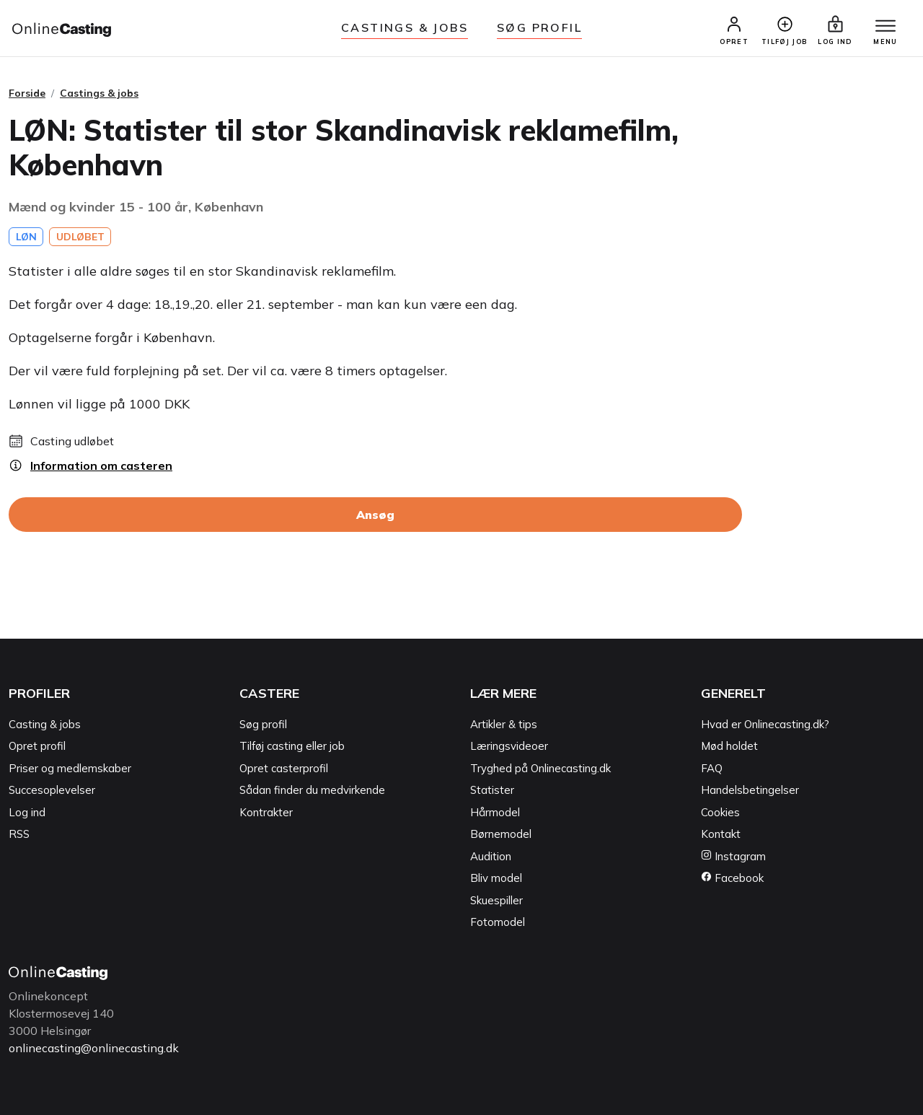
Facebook (732, 879)
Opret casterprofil (283, 768)
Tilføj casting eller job (292, 746)
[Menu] (885, 27)
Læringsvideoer (509, 746)
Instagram (733, 856)
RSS (19, 834)
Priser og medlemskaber (70, 768)
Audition (490, 856)
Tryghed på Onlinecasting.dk (540, 768)
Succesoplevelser (52, 790)
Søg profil (263, 724)
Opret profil (37, 746)
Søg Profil (539, 27)
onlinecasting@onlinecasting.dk (94, 1048)
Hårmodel (495, 812)
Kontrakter (266, 812)
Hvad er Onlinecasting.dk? (765, 724)
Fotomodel (497, 923)
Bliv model (496, 879)
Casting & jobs (45, 724)
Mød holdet (729, 746)
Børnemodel (500, 834)
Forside (27, 93)
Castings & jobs (404, 27)
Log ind (27, 812)
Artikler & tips (503, 724)
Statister (492, 790)
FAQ (712, 768)
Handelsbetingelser (750, 790)
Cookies (720, 812)
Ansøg (375, 515)
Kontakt (721, 834)
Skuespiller (496, 900)
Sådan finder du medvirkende (312, 790)
